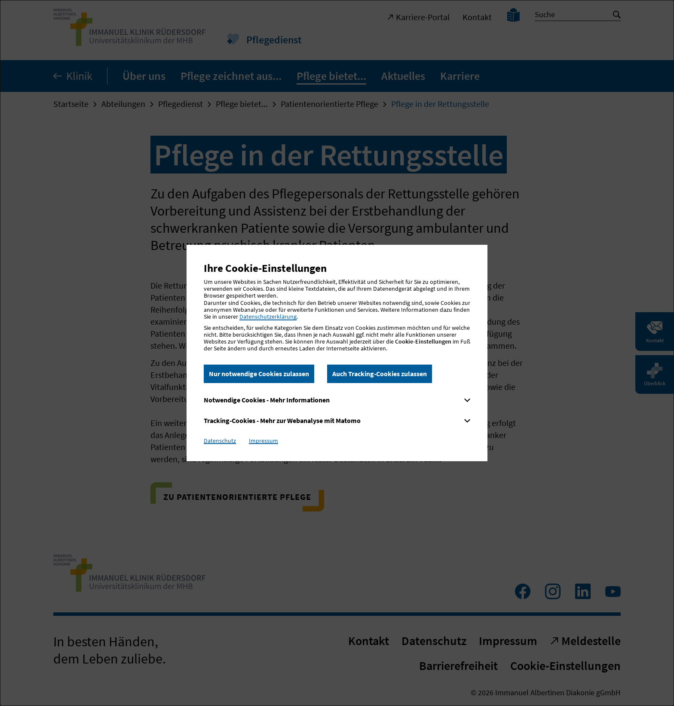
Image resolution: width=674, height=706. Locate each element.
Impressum (263, 440)
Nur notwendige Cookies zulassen (259, 373)
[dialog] (337, 353)
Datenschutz (220, 440)
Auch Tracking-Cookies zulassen (379, 373)
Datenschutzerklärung (268, 316)
